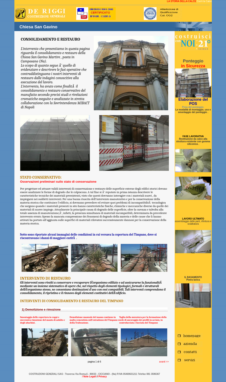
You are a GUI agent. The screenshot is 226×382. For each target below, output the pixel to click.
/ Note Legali (89, 376)
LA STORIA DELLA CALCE (182, 1)
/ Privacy (102, 376)
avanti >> (164, 361)
